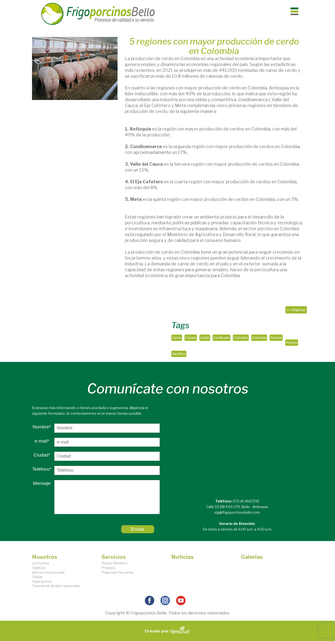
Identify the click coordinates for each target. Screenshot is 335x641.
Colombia (241, 338)
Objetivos (39, 568)
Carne (176, 338)
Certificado (221, 338)
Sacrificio (179, 354)
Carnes (190, 338)
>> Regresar (296, 310)
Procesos (109, 568)
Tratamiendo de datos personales (56, 586)
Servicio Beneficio (115, 563)
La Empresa (40, 563)
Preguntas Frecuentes (118, 572)
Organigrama (41, 581)
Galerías (252, 557)
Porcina (276, 338)
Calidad (37, 577)
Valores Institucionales (48, 572)
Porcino (291, 343)
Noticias (182, 557)
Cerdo (204, 338)
